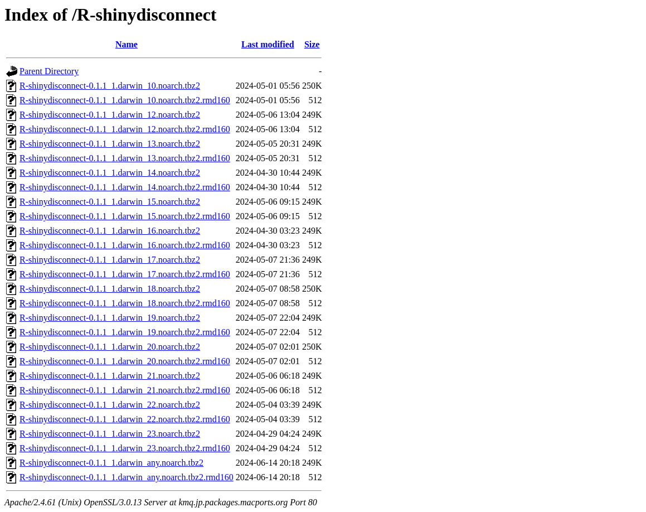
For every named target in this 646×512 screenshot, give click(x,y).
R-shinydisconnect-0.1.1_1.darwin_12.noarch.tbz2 (110, 114)
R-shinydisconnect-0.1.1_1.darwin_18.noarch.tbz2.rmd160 (125, 303)
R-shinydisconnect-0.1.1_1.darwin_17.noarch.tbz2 (110, 259)
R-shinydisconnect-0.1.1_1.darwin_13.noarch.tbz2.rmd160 (125, 158)
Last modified (267, 44)
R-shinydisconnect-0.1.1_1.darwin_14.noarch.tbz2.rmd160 (125, 187)
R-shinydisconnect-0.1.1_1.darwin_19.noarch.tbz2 (110, 317)
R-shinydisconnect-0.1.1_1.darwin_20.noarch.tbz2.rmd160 (125, 361)
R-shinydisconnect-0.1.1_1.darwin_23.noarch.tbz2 (110, 433)
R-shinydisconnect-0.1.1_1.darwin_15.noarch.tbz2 (110, 201)
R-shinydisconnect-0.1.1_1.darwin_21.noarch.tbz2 (110, 375)
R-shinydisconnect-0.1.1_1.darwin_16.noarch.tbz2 (110, 230)
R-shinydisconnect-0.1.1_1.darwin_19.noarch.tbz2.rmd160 (125, 332)
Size (312, 44)
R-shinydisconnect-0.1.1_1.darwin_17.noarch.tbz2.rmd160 (125, 274)
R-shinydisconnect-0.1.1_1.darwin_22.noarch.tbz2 (110, 404)
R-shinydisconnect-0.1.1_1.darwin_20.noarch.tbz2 (110, 346)
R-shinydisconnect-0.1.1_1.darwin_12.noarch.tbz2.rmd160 (125, 129)
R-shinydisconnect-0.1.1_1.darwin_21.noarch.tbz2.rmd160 (125, 390)
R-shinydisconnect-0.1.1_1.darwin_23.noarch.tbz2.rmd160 (125, 448)
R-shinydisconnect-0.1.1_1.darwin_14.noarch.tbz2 (110, 172)
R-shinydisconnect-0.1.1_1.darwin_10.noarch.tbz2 (110, 85)
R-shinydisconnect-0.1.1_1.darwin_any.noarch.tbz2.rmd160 (127, 477)
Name (126, 44)
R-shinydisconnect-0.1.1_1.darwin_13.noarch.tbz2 (110, 143)
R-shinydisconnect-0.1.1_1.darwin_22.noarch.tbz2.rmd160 (125, 419)
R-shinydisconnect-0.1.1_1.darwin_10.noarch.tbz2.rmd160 (125, 100)
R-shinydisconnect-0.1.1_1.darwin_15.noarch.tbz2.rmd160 (125, 216)
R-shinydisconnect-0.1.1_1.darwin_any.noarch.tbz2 (111, 462)
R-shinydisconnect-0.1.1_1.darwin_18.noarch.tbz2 (110, 288)
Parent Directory (49, 71)
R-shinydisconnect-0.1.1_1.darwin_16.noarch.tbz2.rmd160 (125, 245)
